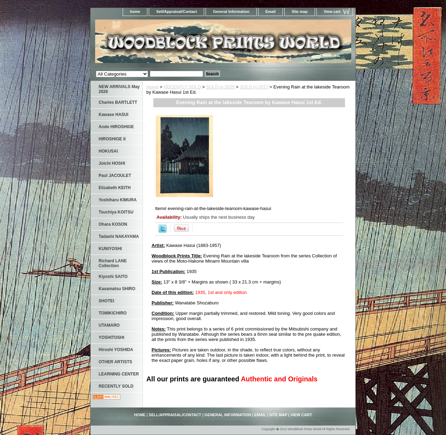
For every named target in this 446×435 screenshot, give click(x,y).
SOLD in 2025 (220, 87)
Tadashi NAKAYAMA (119, 236)
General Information (231, 11)
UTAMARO (109, 325)
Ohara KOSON (113, 224)
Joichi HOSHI (112, 163)
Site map (300, 11)
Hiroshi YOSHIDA (116, 349)
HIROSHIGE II (112, 139)
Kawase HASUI (113, 114)
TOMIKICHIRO (112, 313)
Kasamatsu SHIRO (117, 288)
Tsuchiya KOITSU (116, 212)
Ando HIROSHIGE (116, 126)
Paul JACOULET (115, 175)
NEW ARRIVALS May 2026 (119, 89)
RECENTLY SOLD (182, 87)
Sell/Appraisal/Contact (176, 11)
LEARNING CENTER (119, 374)
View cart (332, 11)
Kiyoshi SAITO (113, 276)
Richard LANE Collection (113, 263)
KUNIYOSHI (110, 248)
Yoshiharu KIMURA (118, 199)
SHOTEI (106, 300)
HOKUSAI (108, 151)
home (135, 11)
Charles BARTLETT (118, 102)
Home (152, 87)
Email (271, 11)
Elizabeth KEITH (115, 187)
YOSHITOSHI (111, 337)
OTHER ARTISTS (115, 361)
